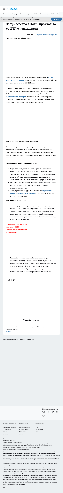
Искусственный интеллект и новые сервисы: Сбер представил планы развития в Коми (31, 329)
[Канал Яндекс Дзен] (57, 412)
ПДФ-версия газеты (24, 429)
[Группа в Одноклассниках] (48, 412)
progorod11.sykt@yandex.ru (10, 449)
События (5, 434)
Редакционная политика (9, 427)
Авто (37, 431)
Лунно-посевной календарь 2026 (12, 14)
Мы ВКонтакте (39, 429)
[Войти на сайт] (58, 9)
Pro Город (5, 431)
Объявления (22, 431)
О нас (37, 427)
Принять (56, 19)
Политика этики (40, 423)
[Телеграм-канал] (52, 412)
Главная (21, 434)
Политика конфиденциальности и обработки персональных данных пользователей (24, 473)
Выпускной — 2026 (31, 14)
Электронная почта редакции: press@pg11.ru (40, 445)
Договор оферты (23, 423)
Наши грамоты (7, 429)
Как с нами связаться (24, 427)
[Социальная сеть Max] (43, 415)
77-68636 (18, 463)
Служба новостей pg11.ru (46, 35)
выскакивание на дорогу (16, 97)
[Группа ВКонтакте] (43, 412)
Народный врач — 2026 (47, 14)
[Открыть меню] (4, 9)
